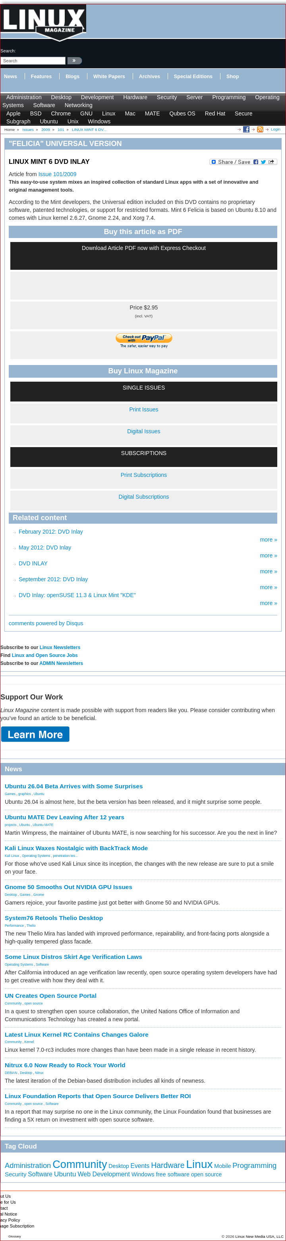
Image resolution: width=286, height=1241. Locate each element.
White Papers (109, 76)
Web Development (104, 1174)
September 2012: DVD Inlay (53, 579)
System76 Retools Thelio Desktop (54, 917)
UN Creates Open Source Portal (51, 995)
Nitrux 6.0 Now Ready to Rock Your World (65, 1065)
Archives (149, 76)
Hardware (135, 97)
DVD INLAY (33, 563)
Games (10, 794)
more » (268, 539)
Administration (24, 97)
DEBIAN (11, 1073)
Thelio (31, 926)
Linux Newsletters (60, 647)
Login (275, 129)
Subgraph (18, 121)
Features (41, 76)
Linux (108, 113)
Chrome (61, 113)
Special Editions (193, 76)
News (10, 76)
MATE (152, 113)
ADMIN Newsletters (61, 663)
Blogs (72, 76)
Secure (243, 113)
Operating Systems (36, 856)
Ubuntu (49, 121)
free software (172, 1174)
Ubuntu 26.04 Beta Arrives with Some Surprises (74, 786)
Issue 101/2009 (58, 174)
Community (13, 1003)
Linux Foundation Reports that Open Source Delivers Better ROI (98, 1096)
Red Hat (215, 113)
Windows (99, 121)
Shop (232, 76)
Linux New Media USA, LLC (260, 1236)
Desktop (61, 97)
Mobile (222, 1166)
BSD (36, 113)
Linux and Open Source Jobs (45, 655)
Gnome (38, 895)
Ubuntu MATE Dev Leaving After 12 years (64, 817)
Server (194, 97)
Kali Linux (12, 856)
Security (167, 97)
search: (8, 50)
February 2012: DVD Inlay (51, 531)
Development (97, 97)
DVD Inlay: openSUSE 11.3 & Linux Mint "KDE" (77, 595)
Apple (13, 113)
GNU (86, 113)
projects (10, 825)
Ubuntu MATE (43, 825)
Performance (14, 926)
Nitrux (39, 1073)
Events (140, 1165)
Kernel (29, 1042)
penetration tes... (65, 856)
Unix (73, 121)
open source (33, 1003)
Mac (130, 113)
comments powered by (46, 623)
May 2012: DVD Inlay (45, 547)
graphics (24, 794)
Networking (79, 105)
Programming (228, 97)
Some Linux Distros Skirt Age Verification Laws (73, 956)
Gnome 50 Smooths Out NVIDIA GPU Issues (68, 887)
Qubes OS (182, 113)
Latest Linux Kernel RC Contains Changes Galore (77, 1034)
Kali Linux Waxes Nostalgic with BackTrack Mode (76, 848)
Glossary (14, 1236)
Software (44, 105)
